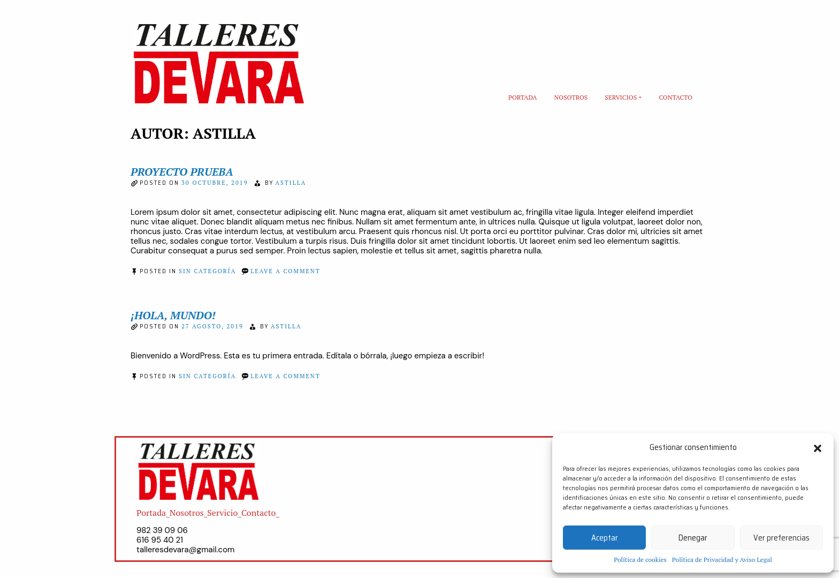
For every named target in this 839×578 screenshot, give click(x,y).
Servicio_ (224, 513)
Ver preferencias (781, 537)
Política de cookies (640, 560)
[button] (817, 447)
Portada (522, 97)
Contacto (675, 97)
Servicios (621, 97)
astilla (291, 182)
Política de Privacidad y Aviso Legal (722, 560)
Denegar (692, 537)
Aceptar (604, 537)
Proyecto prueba (182, 171)
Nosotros (571, 97)
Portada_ (153, 513)
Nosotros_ (189, 513)
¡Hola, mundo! (173, 315)
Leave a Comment (285, 271)
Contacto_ (260, 513)
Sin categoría (207, 271)
